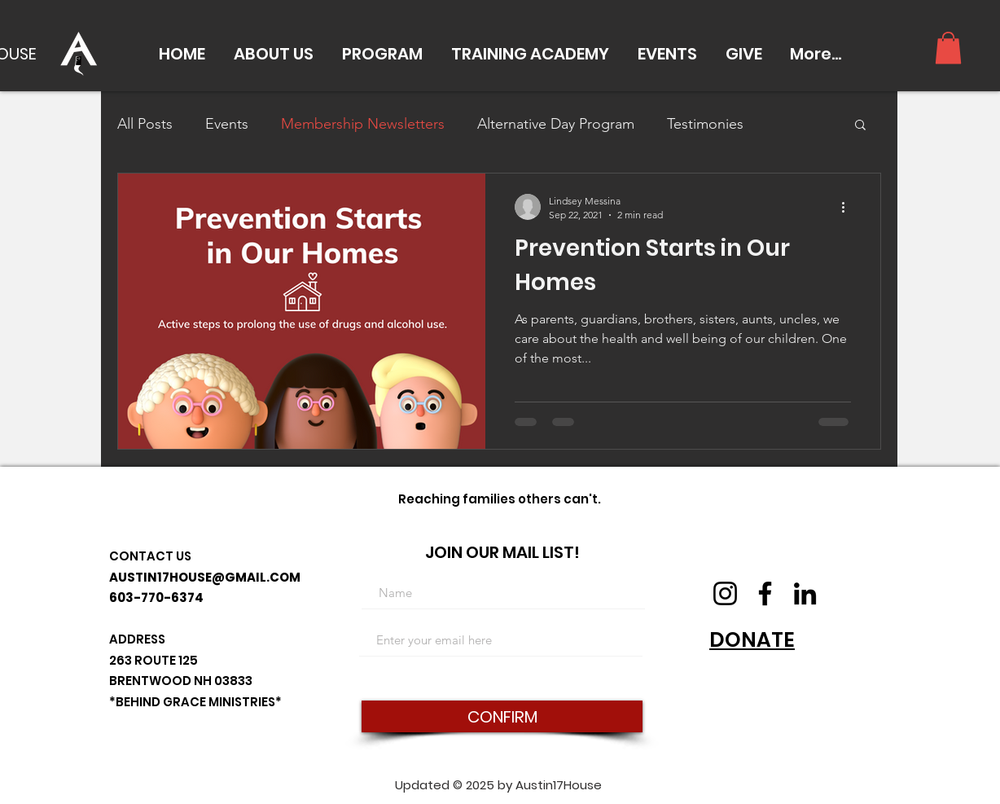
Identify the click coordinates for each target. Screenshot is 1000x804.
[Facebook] (765, 593)
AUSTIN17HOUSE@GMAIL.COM (204, 577)
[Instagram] (725, 593)
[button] (273, 54)
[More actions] (848, 207)
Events (226, 124)
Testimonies (705, 124)
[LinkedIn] (805, 593)
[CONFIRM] (502, 716)
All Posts (145, 124)
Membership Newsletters (363, 124)
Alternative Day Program (555, 124)
